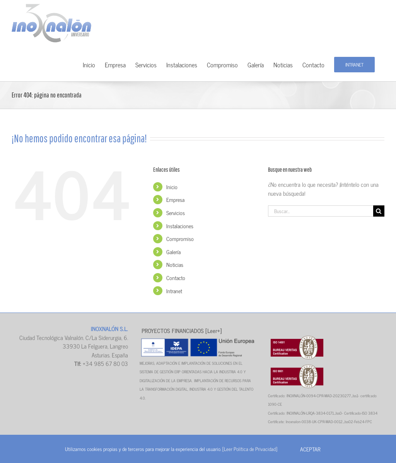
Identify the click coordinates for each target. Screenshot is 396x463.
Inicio (172, 186)
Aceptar (310, 448)
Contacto (175, 277)
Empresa (175, 199)
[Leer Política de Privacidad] (249, 449)
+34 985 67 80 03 (105, 363)
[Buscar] (378, 211)
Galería (173, 251)
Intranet (174, 290)
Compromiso (180, 238)
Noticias (174, 264)
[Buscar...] (320, 211)
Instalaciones (179, 225)
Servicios (175, 212)
